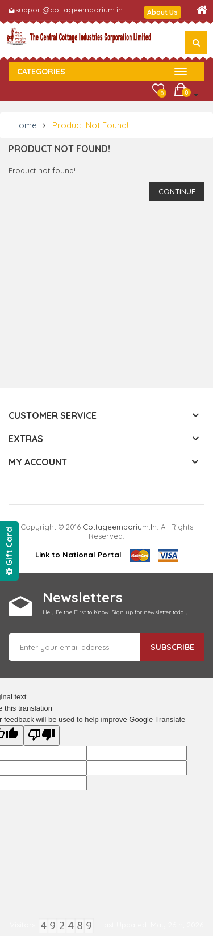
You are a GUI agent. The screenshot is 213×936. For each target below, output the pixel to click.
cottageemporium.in (120, 526)
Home (25, 125)
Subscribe (172, 647)
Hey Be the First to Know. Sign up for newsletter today (115, 612)
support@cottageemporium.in (69, 9)
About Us (162, 12)
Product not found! (90, 125)
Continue (176, 191)
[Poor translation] (41, 735)
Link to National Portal (78, 554)
